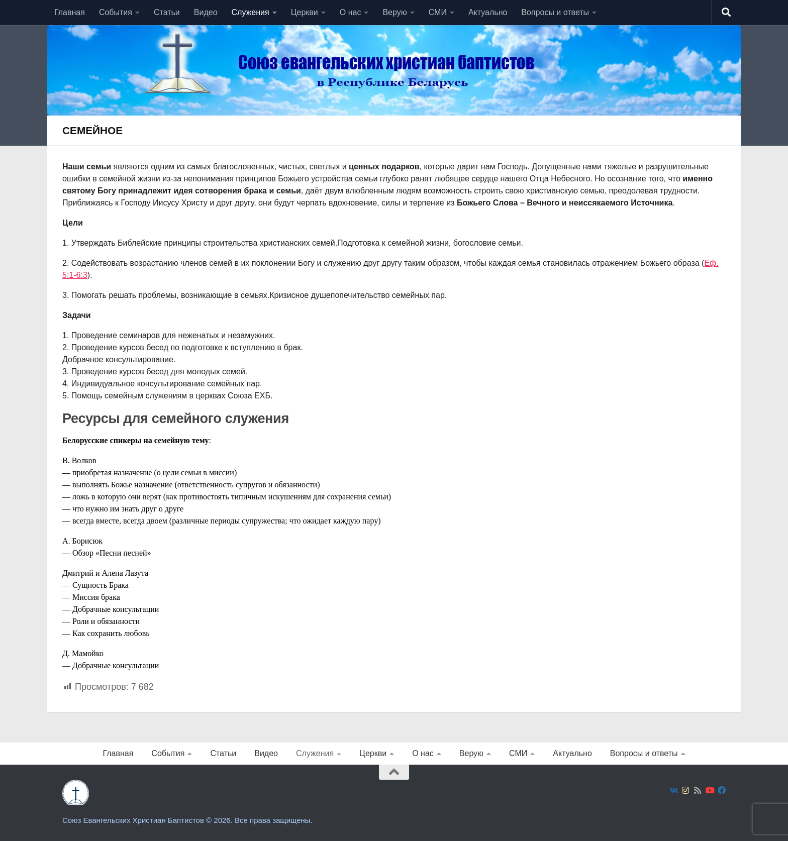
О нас (350, 12)
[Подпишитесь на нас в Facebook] (722, 790)
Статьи (167, 12)
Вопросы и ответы (555, 12)
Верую (394, 12)
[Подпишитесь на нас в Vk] (673, 790)
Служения (250, 12)
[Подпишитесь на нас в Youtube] (710, 790)
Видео (206, 12)
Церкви (304, 12)
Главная (69, 12)
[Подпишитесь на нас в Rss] (698, 790)
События (115, 12)
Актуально (487, 12)
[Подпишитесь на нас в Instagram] (685, 790)
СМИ (438, 12)
